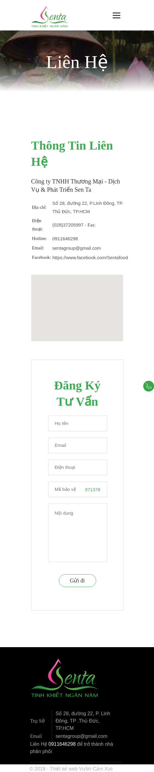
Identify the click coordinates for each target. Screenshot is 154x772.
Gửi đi (77, 581)
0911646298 (65, 238)
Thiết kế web (63, 768)
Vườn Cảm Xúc (96, 768)
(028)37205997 (68, 224)
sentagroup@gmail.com (76, 248)
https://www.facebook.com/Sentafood (90, 257)
